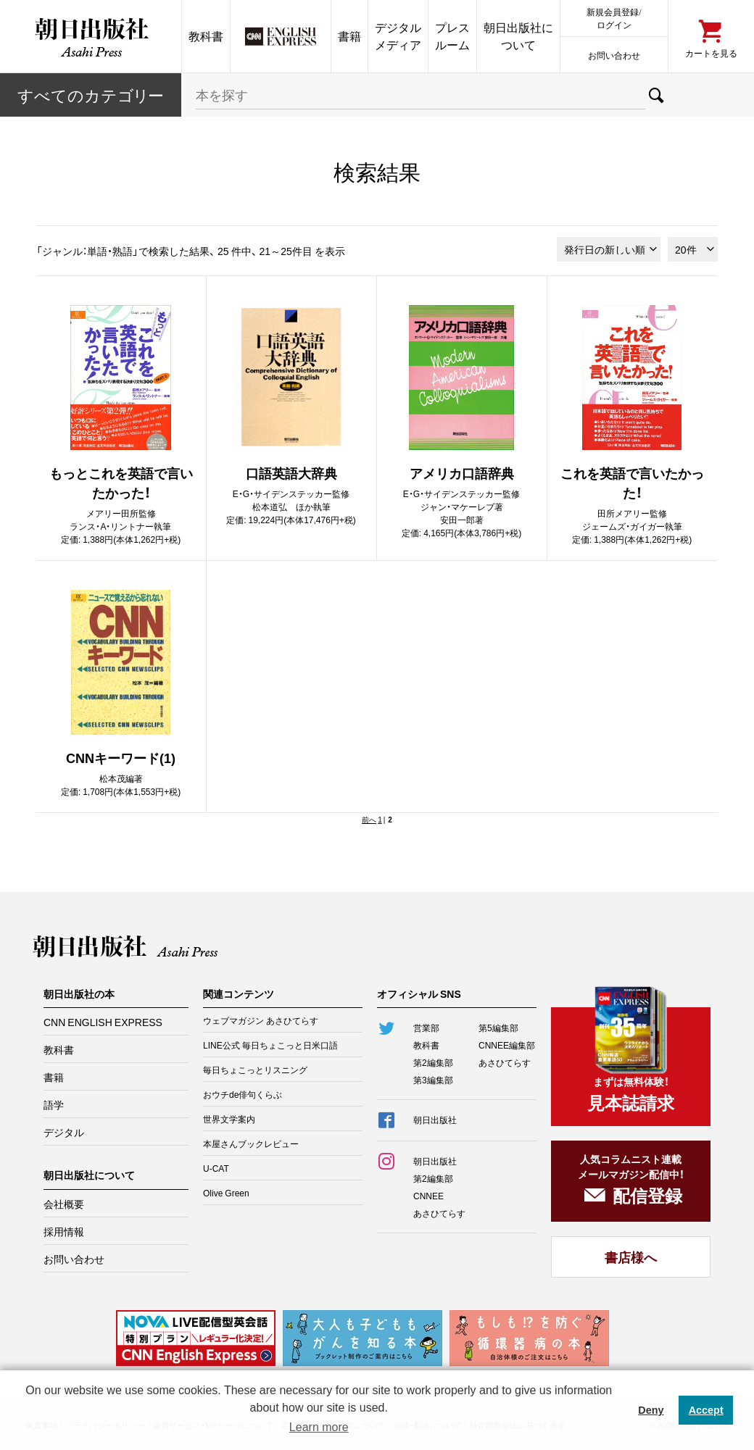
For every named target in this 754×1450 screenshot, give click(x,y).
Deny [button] (650, 1410)
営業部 (426, 1027)
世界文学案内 (229, 1118)
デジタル (64, 1132)
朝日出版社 (90, 36)
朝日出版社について (518, 36)
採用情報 (64, 1231)
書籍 (349, 36)
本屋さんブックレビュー (251, 1143)
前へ (369, 819)
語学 (54, 1104)
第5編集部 (498, 1027)
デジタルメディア (398, 36)
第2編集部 (433, 1062)
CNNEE (428, 1195)
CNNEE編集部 (506, 1044)
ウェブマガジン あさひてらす (260, 1020)
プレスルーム (452, 36)
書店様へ (631, 1257)
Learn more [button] (319, 1427)
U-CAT (216, 1168)
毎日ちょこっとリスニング (255, 1069)
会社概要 (64, 1203)
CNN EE (281, 36)
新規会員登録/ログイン (614, 17)
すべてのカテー (91, 94)
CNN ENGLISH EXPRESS (103, 1021)
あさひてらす (504, 1062)
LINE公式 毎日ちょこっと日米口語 (270, 1044)
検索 (656, 95)
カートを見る (711, 52)
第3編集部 (433, 1079)
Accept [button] (706, 1410)
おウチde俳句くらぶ (242, 1094)
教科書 (205, 36)
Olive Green (226, 1192)
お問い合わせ (614, 55)
